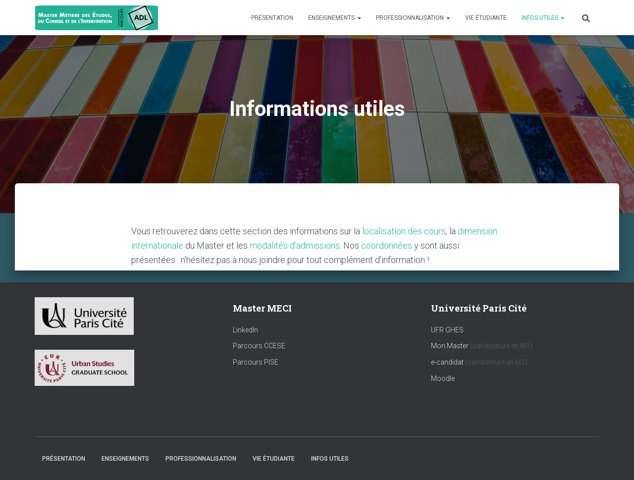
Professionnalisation (413, 17)
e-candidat (448, 362)
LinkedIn (245, 330)
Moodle (443, 378)
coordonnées (386, 245)
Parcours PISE (255, 362)
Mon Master (450, 346)
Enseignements (334, 17)
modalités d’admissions (295, 245)
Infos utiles (543, 17)
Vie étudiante (486, 17)
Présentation (272, 17)
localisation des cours (404, 231)
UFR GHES (447, 330)
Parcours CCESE (259, 346)
